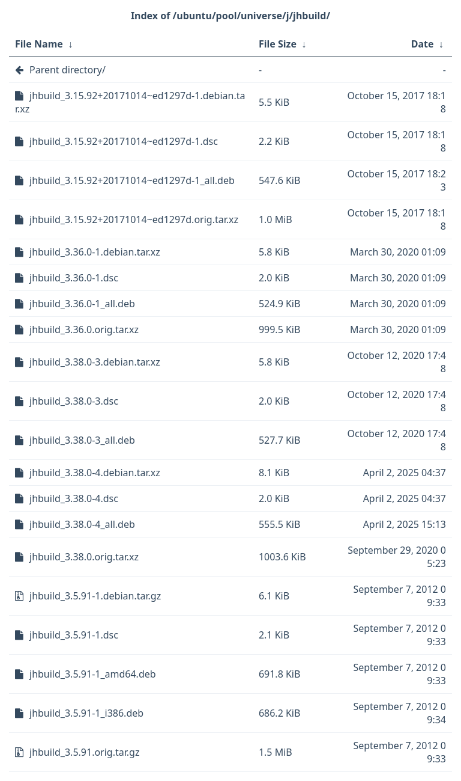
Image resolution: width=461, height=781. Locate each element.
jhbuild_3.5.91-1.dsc (73, 635)
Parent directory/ (67, 69)
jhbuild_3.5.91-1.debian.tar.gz (95, 595)
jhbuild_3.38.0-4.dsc (73, 498)
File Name (39, 44)
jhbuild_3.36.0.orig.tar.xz (84, 329)
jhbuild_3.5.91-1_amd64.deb (92, 674)
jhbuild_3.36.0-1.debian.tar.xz (94, 252)
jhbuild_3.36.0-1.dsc (73, 277)
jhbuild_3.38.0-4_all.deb (82, 524)
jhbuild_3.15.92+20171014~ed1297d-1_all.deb (132, 180)
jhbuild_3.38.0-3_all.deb (82, 440)
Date (422, 44)
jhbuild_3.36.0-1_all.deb (82, 303)
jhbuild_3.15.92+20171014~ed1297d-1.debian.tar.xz (130, 102)
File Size (278, 44)
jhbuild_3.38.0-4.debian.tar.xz (94, 472)
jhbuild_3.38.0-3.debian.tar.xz (94, 362)
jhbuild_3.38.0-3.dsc (73, 401)
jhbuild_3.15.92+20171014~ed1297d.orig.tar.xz (133, 219)
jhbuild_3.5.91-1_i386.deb (86, 713)
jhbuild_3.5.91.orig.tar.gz (84, 752)
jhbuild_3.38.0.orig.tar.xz (84, 556)
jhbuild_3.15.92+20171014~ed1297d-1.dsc (123, 141)
